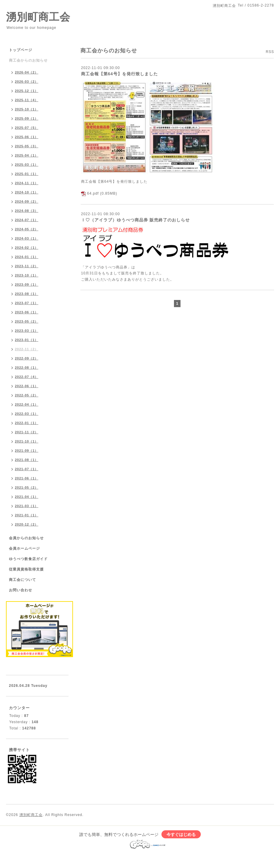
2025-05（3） (26, 146)
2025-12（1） (26, 91)
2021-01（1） (26, 515)
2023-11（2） (26, 266)
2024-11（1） (26, 183)
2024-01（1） (26, 257)
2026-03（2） (26, 81)
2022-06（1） (26, 386)
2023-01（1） (26, 340)
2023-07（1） (26, 303)
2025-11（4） (26, 100)
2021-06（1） (26, 478)
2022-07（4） (26, 377)
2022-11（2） (26, 349)
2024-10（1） (26, 192)
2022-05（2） (26, 395)
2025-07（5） (26, 127)
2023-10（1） (26, 275)
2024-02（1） (26, 247)
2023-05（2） (26, 321)
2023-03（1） (26, 330)
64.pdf (93, 193)
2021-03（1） (26, 506)
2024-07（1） (26, 220)
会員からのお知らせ (26, 538)
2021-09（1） (26, 450)
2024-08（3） (26, 210)
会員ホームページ (24, 548)
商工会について (22, 580)
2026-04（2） (26, 72)
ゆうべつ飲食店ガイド (28, 559)
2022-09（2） (26, 358)
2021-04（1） (26, 496)
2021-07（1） (26, 469)
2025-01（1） (26, 174)
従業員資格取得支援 (26, 569)
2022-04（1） (26, 404)
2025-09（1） (26, 118)
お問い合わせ (20, 590)
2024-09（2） (26, 201)
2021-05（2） (26, 487)
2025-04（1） (26, 155)
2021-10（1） (26, 441)
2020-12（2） (26, 524)
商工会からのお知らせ (28, 60)
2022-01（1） (26, 423)
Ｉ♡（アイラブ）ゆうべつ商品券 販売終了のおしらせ (135, 220)
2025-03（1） (26, 164)
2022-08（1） (26, 367)
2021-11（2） (26, 432)
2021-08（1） (26, 460)
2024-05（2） (26, 229)
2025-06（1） (26, 137)
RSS (270, 52)
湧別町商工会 (38, 17)
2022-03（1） (26, 413)
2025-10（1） (26, 109)
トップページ (20, 50)
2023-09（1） (26, 284)
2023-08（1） (26, 294)
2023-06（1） (26, 312)
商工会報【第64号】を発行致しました (119, 73)
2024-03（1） (26, 238)
